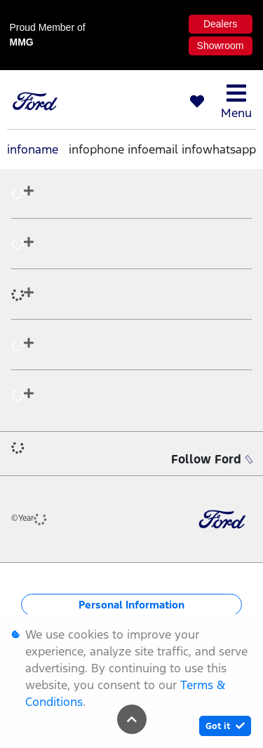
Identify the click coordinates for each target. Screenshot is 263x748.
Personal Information (131, 604)
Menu (236, 101)
